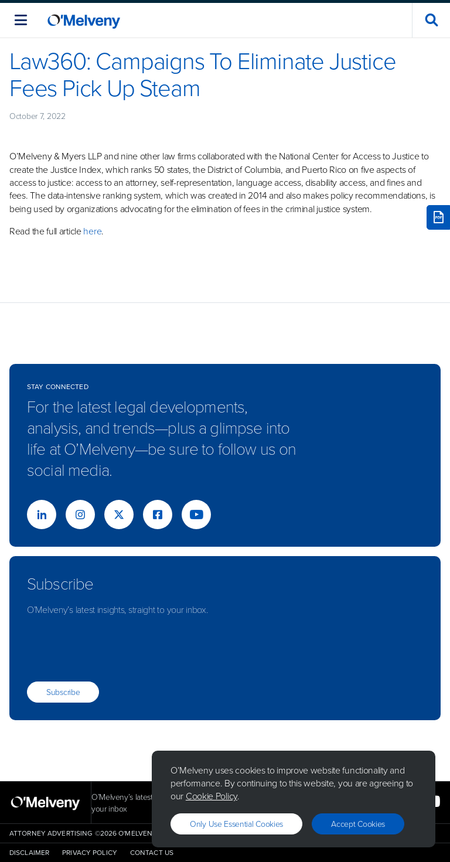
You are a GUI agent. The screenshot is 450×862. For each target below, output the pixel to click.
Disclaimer (29, 852)
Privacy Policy (89, 852)
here (92, 230)
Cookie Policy (211, 795)
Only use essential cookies (236, 823)
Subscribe (63, 691)
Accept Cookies (358, 823)
